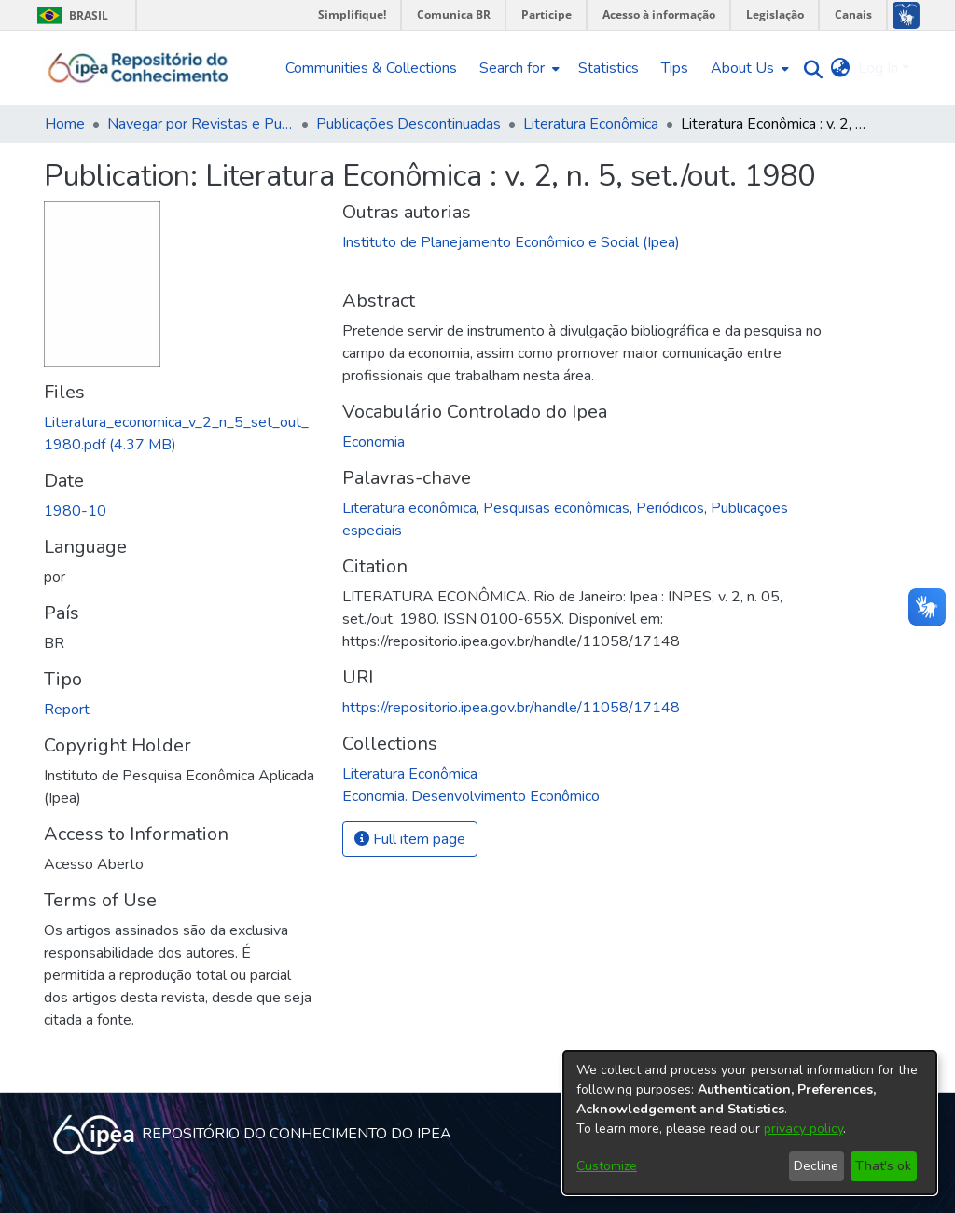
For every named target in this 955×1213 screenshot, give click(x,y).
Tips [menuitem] (674, 68)
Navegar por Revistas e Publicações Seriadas (200, 124)
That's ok (883, 1166)
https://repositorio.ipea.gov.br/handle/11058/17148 (511, 707)
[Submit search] (809, 68)
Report (67, 709)
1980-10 (75, 511)
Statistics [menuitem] (608, 68)
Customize (606, 1166)
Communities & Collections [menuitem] (371, 68)
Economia (373, 442)
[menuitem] (518, 68)
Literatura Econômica (590, 124)
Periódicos (670, 508)
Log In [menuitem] (878, 68)
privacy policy (803, 1128)
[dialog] (749, 1122)
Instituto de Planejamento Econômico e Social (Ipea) (511, 242)
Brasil (69, 15)
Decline (816, 1166)
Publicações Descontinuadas (408, 124)
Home (65, 124)
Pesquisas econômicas (556, 508)
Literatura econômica (409, 508)
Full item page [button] (409, 839)
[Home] (138, 68)
